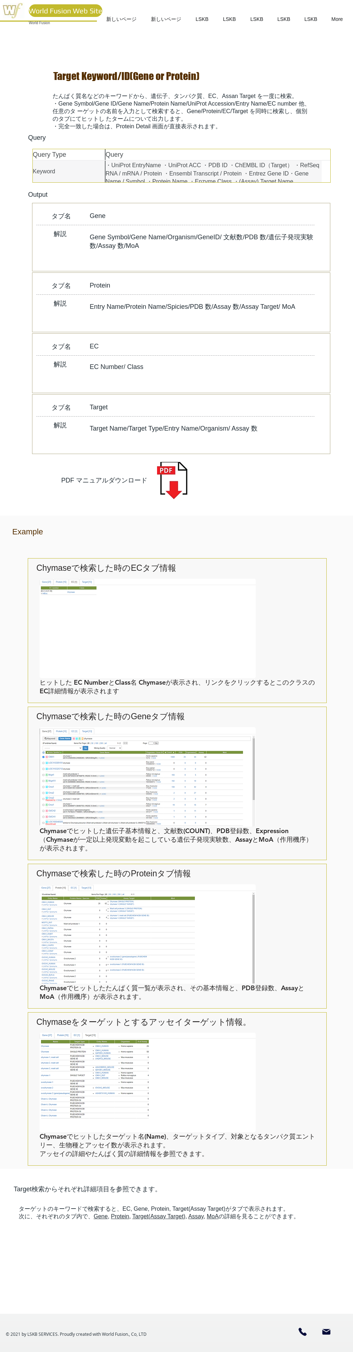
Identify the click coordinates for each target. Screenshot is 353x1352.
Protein (120, 1216)
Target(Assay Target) (158, 1216)
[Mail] (326, 1332)
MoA (213, 1216)
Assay (196, 1216)
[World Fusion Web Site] (65, 10)
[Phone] (302, 1332)
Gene (101, 1216)
